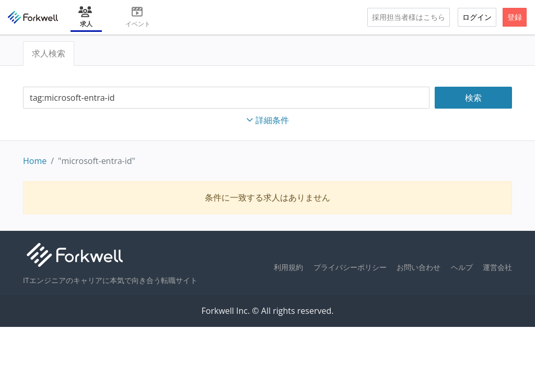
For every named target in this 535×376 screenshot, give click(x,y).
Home (34, 161)
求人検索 (48, 53)
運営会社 (497, 267)
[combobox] (226, 98)
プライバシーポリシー (350, 267)
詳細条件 (267, 120)
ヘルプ (462, 267)
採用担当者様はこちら (408, 17)
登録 (514, 17)
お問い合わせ (418, 267)
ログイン (477, 17)
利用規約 (288, 267)
